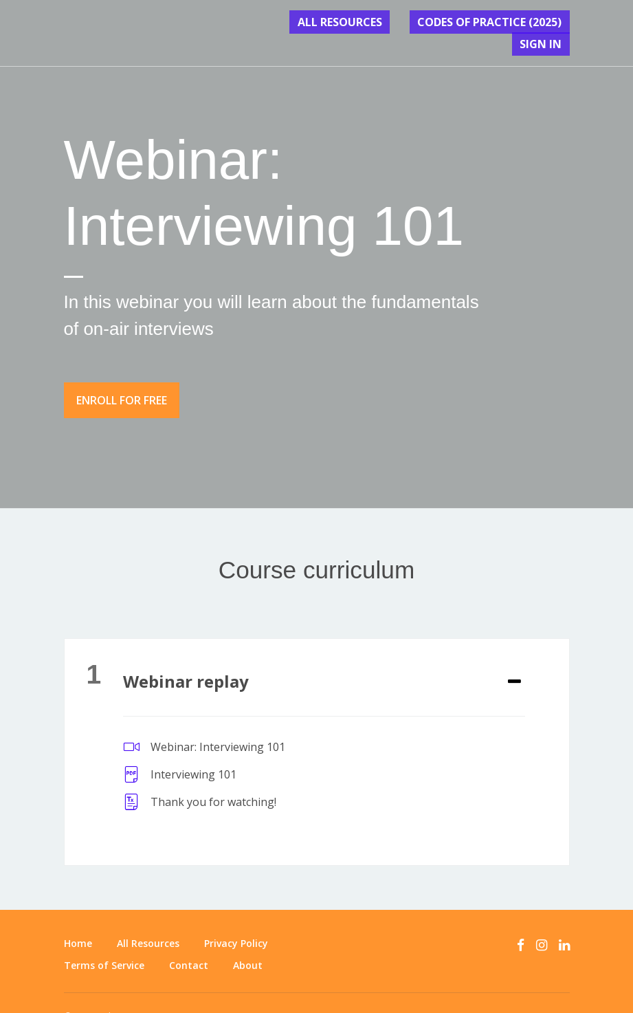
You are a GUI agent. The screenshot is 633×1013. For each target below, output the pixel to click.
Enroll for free (121, 378)
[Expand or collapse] (514, 652)
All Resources (306, 22)
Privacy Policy (236, 913)
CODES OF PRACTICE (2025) (438, 22)
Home (78, 913)
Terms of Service (104, 935)
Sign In (549, 22)
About (248, 935)
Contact (188, 935)
